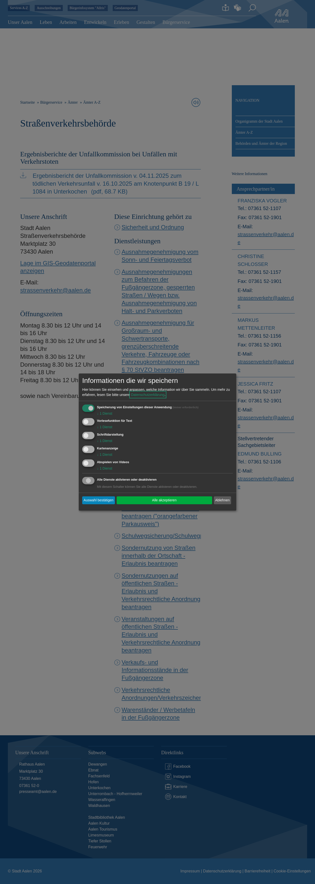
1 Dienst (104, 413)
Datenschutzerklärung (147, 394)
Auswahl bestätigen (98, 500)
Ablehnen (222, 500)
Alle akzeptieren (164, 500)
